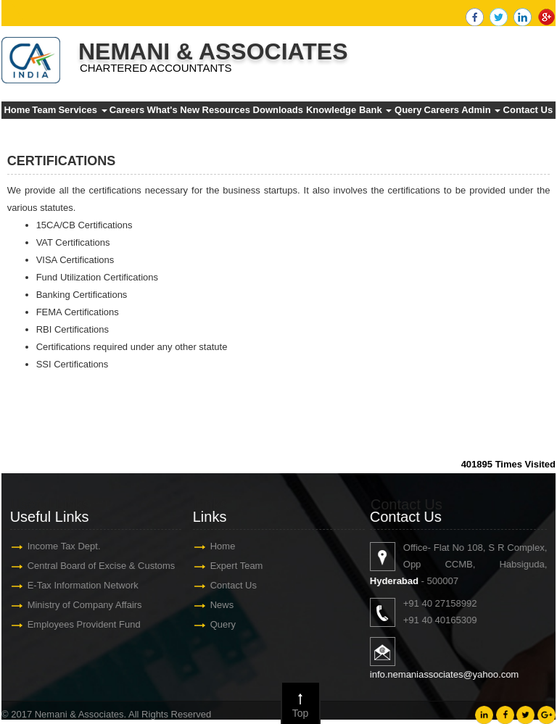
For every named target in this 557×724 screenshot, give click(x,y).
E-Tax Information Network (76, 585)
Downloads (278, 109)
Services (82, 109)
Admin (480, 109)
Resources (226, 109)
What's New (173, 109)
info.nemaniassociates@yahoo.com (450, 674)
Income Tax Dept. (57, 546)
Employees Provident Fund (77, 624)
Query (408, 109)
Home (17, 109)
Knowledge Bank (349, 109)
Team (44, 109)
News (216, 604)
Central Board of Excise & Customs (95, 565)
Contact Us (528, 109)
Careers (127, 109)
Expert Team (230, 565)
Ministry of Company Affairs (78, 604)
